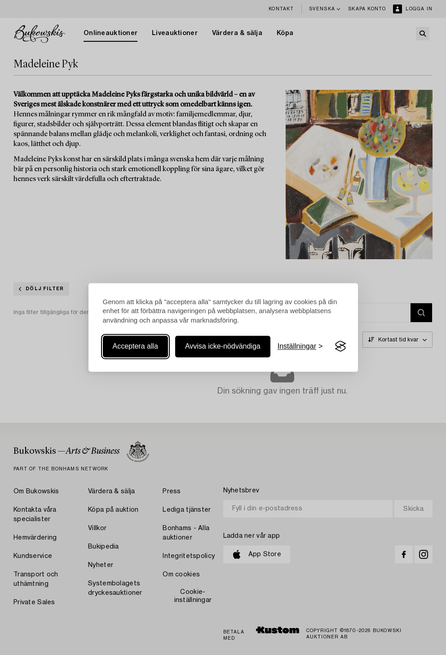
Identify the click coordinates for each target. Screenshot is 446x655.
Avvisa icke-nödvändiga (223, 346)
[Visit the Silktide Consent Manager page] (340, 346)
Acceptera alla (135, 346)
